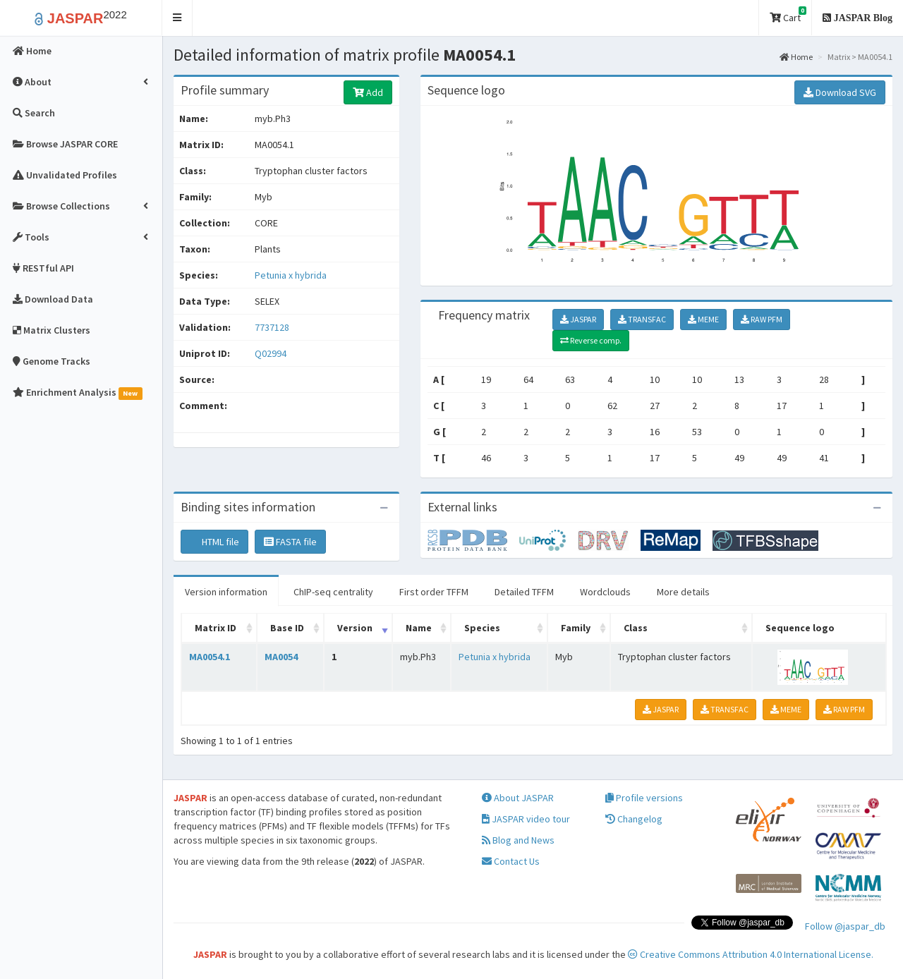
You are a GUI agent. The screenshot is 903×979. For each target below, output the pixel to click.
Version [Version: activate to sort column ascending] (354, 627)
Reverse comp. (591, 340)
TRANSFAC (642, 319)
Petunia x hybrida (291, 275)
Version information (226, 591)
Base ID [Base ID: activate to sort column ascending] (287, 627)
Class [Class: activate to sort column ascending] (636, 627)
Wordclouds (605, 591)
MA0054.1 (209, 656)
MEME (703, 319)
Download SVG (840, 92)
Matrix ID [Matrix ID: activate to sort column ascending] (215, 627)
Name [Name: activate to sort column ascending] (419, 627)
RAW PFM (761, 319)
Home (796, 56)
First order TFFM (433, 591)
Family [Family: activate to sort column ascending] (575, 627)
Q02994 (272, 353)
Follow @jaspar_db (845, 926)
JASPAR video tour (526, 819)
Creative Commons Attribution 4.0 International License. (750, 954)
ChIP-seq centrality (333, 591)
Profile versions (644, 797)
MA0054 (281, 656)
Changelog (633, 819)
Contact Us (511, 861)
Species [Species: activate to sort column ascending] (482, 627)
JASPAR (578, 319)
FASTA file (290, 541)
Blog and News (518, 840)
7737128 (272, 327)
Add (368, 92)
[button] (177, 18)
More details (683, 591)
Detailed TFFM (524, 591)
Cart (788, 15)
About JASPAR (518, 797)
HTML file (214, 541)
